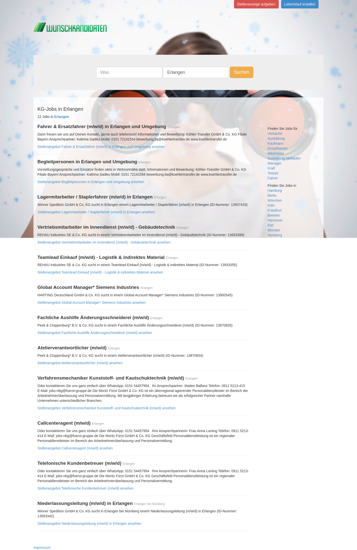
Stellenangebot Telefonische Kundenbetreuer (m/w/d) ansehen (85, 488)
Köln (271, 205)
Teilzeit (273, 173)
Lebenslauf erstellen (299, 4)
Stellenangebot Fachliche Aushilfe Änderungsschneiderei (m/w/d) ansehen (94, 333)
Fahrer (273, 178)
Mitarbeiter (276, 153)
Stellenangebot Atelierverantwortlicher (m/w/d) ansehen (79, 363)
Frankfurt (275, 210)
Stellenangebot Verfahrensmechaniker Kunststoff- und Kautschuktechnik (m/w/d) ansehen (106, 408)
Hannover (275, 220)
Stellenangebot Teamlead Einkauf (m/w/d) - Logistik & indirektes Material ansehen (100, 272)
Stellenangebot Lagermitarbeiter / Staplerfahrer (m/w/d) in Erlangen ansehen (96, 212)
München (275, 200)
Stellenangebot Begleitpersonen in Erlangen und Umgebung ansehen (90, 182)
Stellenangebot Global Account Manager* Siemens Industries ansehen (91, 302)
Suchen (241, 72)
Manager (274, 163)
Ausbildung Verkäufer (284, 158)
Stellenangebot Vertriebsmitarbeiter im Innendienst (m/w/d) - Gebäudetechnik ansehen (103, 242)
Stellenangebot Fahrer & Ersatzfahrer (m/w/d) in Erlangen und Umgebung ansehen (101, 147)
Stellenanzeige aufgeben (256, 4)
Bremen (274, 215)
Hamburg (275, 190)
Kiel (270, 225)
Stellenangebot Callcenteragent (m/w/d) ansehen (75, 448)
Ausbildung (276, 138)
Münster (274, 230)
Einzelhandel (278, 148)
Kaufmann (276, 143)
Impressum (42, 548)
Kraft (271, 168)
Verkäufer (275, 134)
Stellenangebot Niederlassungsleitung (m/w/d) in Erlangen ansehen (89, 523)
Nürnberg (275, 235)
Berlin (272, 195)
